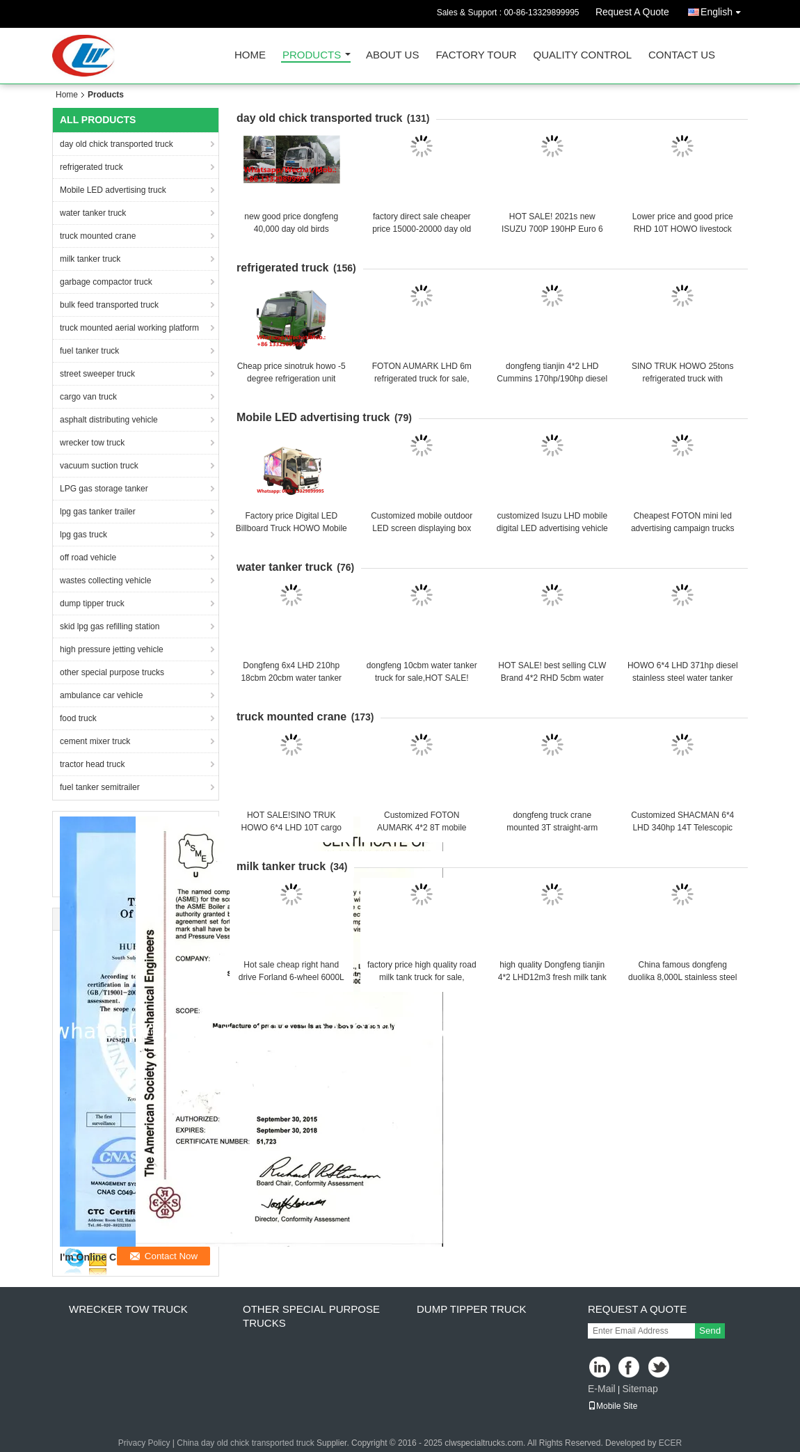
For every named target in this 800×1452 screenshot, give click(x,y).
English (724, 9)
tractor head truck (92, 764)
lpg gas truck (83, 534)
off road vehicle (88, 557)
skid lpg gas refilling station (109, 626)
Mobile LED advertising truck (113, 190)
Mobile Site (612, 1406)
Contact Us (681, 55)
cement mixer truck (95, 741)
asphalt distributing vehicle (109, 420)
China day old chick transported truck (245, 1443)
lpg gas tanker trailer (98, 511)
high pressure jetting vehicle (111, 649)
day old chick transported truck (116, 144)
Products (311, 55)
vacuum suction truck (99, 466)
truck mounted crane (98, 236)
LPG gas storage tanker (104, 489)
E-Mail (602, 1388)
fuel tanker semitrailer (100, 787)
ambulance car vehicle (101, 695)
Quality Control (583, 55)
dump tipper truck (92, 603)
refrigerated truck (91, 167)
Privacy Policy (144, 1443)
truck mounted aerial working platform (129, 328)
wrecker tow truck (92, 443)
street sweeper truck (97, 374)
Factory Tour (475, 55)
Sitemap (639, 1388)
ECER (670, 1443)
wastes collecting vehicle (105, 580)
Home (250, 55)
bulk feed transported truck (109, 305)
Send (710, 1330)
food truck (78, 718)
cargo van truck (88, 397)
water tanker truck (93, 213)
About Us (392, 55)
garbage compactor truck (106, 282)
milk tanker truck (90, 259)
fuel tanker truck (89, 351)
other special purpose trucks (112, 672)
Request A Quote (632, 11)
